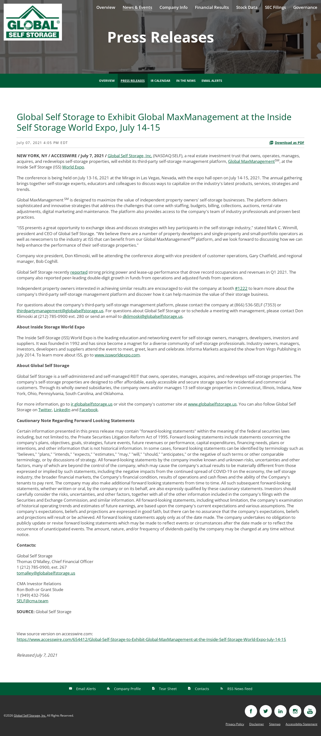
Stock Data (247, 7)
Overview (105, 7)
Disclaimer (256, 724)
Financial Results (212, 7)
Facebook (88, 409)
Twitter (45, 409)
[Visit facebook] (251, 711)
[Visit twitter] (266, 711)
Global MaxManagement (251, 161)
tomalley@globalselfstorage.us (46, 573)
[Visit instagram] (295, 711)
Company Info (174, 7)
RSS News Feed (239, 688)
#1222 (241, 288)
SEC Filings (275, 7)
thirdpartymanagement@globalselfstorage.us (60, 310)
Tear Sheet (167, 688)
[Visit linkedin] (280, 711)
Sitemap (274, 724)
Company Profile (127, 688)
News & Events (137, 7)
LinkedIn (62, 409)
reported (79, 272)
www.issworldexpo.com (117, 355)
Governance (305, 7)
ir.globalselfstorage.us (92, 404)
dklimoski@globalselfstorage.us (153, 316)
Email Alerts (212, 81)
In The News (186, 81)
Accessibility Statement (301, 724)
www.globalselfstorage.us (212, 404)
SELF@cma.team (32, 601)
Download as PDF (286, 142)
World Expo (73, 167)
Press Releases (133, 81)
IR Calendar (160, 81)
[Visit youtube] (310, 711)
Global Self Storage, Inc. (130, 155)
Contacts (201, 688)
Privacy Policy (235, 724)
